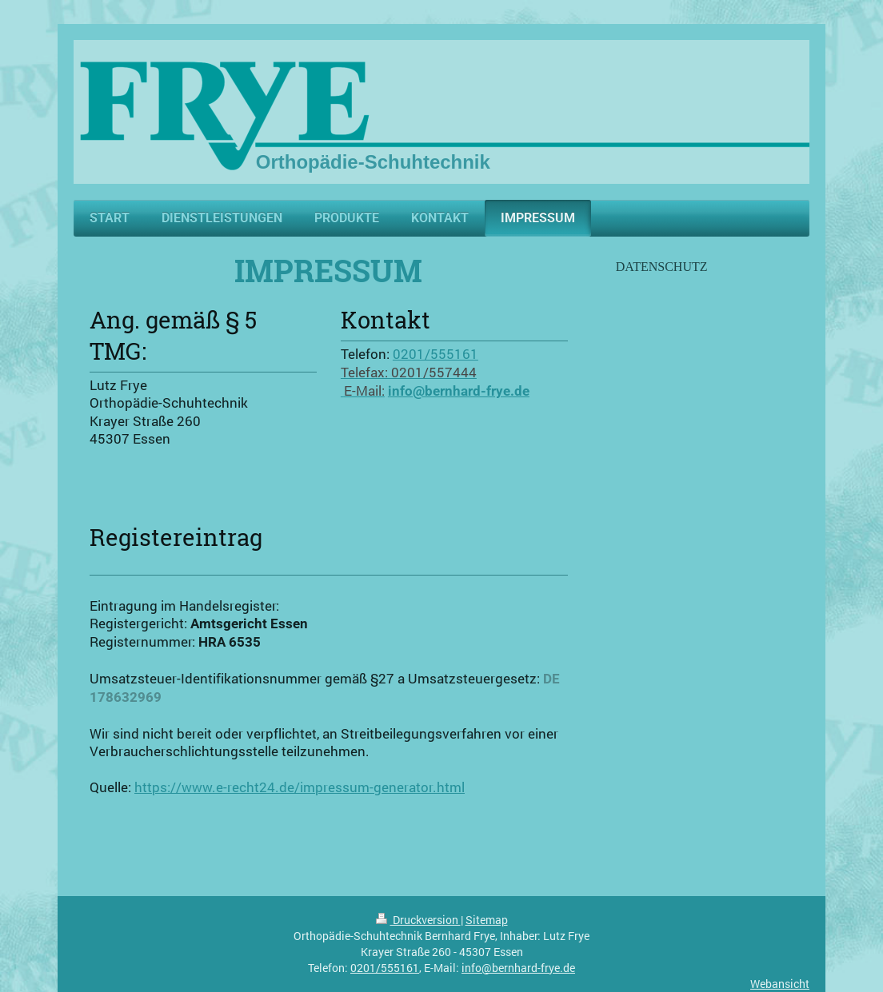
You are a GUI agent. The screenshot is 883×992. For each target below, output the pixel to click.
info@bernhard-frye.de (518, 967)
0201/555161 (435, 353)
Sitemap (486, 919)
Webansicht (779, 983)
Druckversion (418, 919)
